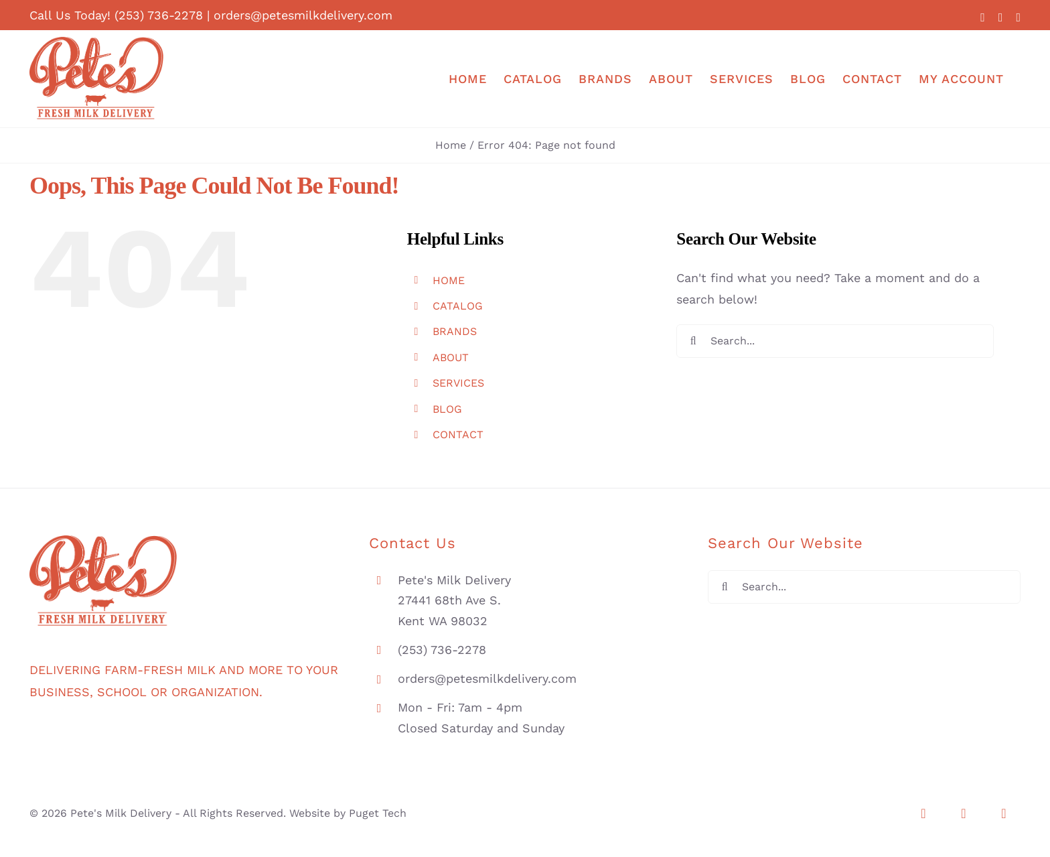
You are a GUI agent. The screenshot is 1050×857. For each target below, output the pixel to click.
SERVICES (458, 383)
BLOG (447, 409)
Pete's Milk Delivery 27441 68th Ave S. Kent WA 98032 (454, 600)
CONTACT (458, 434)
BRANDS (455, 331)
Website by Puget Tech (347, 813)
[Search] (693, 341)
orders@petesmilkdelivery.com (303, 15)
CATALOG (458, 306)
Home (450, 145)
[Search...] (834, 341)
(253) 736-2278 (159, 15)
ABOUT (451, 357)
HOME (449, 280)
